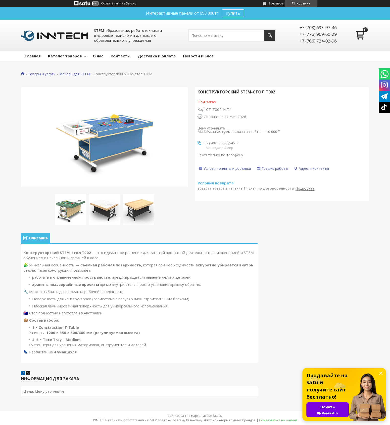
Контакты (120, 55)
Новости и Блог (198, 55)
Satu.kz (217, 416)
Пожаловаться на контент (278, 420)
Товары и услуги (41, 74)
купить (233, 13)
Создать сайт (110, 3)
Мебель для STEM (74, 74)
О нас (98, 55)
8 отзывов (275, 3)
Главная (33, 55)
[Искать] (269, 35)
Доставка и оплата (157, 55)
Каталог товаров (65, 55)
